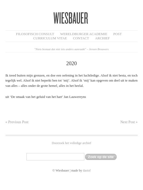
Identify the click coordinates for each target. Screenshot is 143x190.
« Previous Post (17, 122)
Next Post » (128, 122)
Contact (81, 38)
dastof (86, 170)
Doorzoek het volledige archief (71, 143)
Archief (102, 38)
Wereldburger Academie (83, 34)
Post (117, 34)
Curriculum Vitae (50, 38)
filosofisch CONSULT (35, 34)
